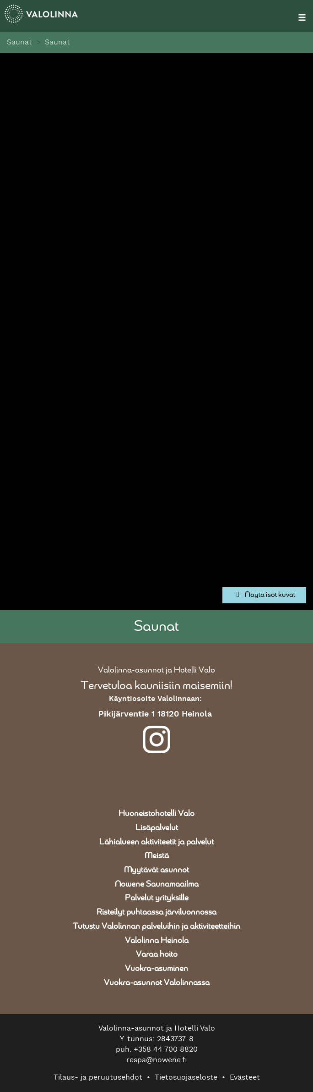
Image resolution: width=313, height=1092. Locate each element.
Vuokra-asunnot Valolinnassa (157, 983)
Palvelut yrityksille (157, 898)
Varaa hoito (157, 954)
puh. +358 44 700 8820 (157, 1049)
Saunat (19, 42)
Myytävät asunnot (156, 870)
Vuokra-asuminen (156, 969)
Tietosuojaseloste (186, 1077)
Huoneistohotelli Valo (156, 814)
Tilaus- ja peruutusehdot (98, 1077)
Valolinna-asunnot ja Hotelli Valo (156, 670)
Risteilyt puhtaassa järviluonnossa (156, 912)
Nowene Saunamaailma (157, 884)
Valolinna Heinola (157, 941)
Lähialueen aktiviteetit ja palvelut (156, 842)
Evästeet (245, 1077)
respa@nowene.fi (156, 1060)
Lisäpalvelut (156, 828)
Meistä (157, 856)
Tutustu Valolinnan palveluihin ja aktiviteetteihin (156, 926)
